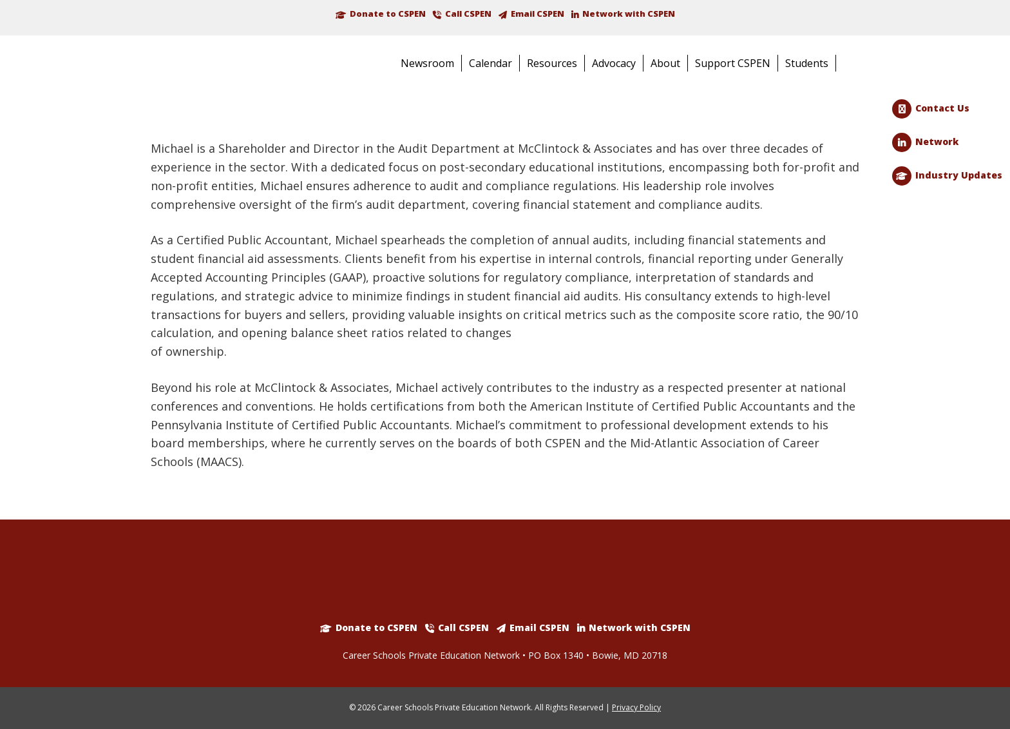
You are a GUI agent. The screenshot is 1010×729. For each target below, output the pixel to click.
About (665, 63)
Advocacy (614, 63)
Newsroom (427, 63)
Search (853, 64)
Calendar (490, 63)
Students (806, 63)
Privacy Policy (636, 707)
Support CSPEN (732, 63)
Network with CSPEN (628, 13)
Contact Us (942, 108)
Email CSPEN (537, 13)
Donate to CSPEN (388, 13)
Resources (552, 63)
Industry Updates (958, 175)
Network (936, 141)
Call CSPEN (468, 13)
